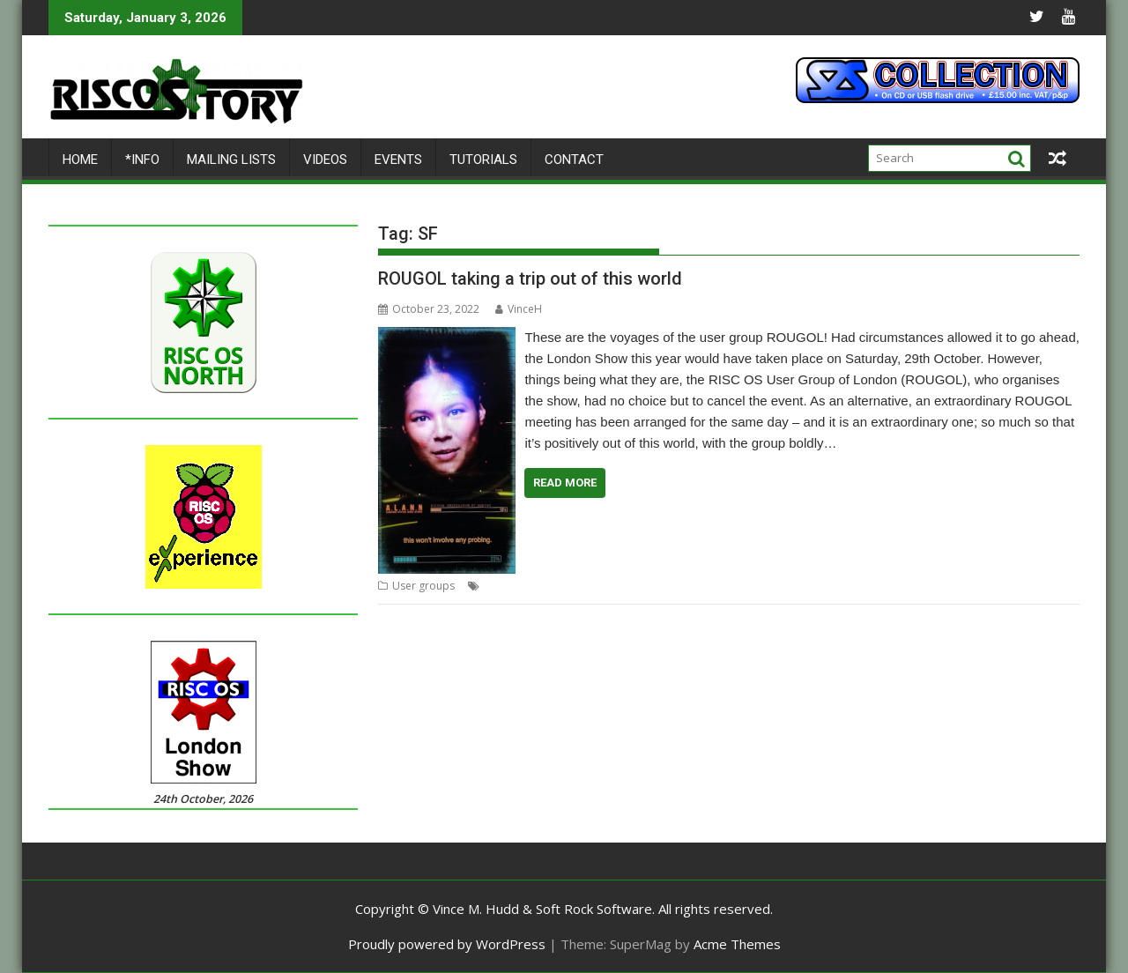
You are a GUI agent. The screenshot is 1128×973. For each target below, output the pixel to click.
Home (80, 159)
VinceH (518, 308)
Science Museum (857, 585)
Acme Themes (737, 944)
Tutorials (483, 159)
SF (910, 585)
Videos (325, 159)
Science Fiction (773, 585)
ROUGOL (707, 585)
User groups (423, 585)
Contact (574, 159)
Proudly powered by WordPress (446, 944)
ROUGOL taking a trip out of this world (530, 278)
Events (398, 159)
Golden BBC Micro (585, 585)
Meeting (658, 585)
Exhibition (508, 585)
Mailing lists (231, 159)
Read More (565, 482)
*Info (142, 159)
